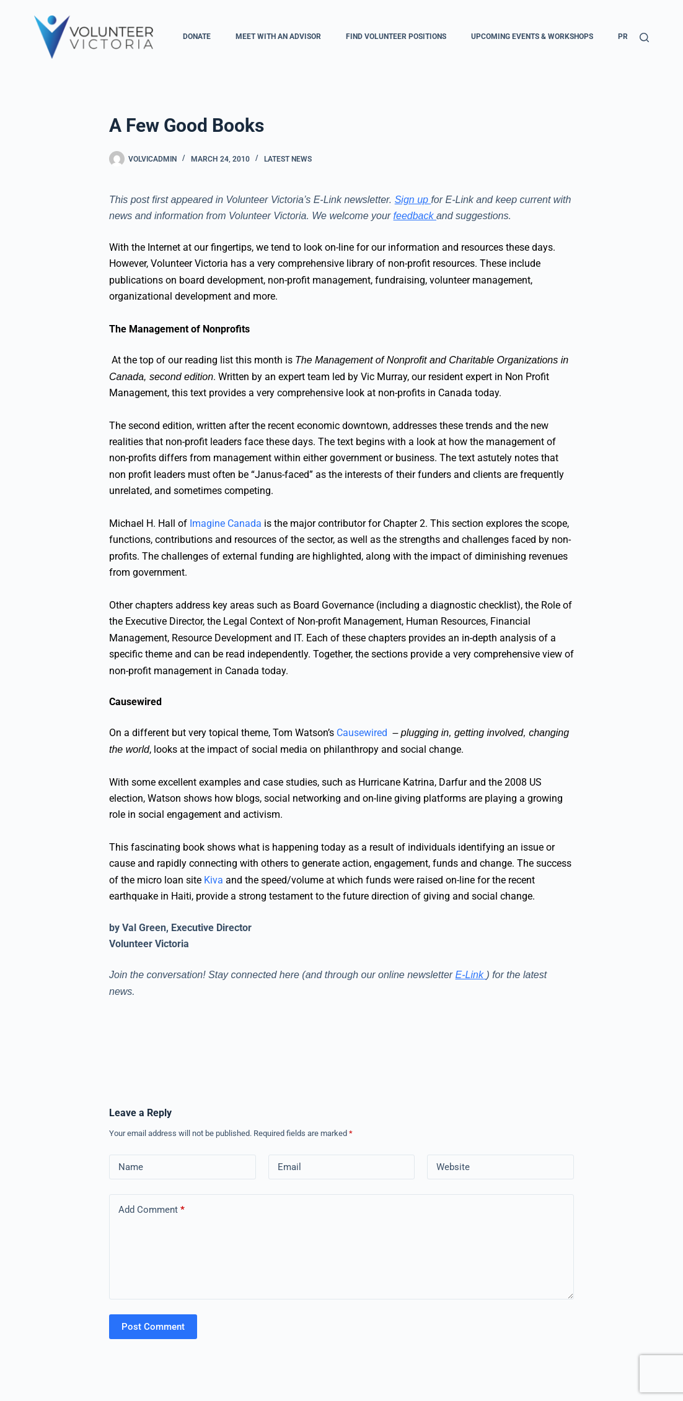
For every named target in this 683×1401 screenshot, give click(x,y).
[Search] (644, 37)
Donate (197, 36)
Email (289, 1167)
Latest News (288, 159)
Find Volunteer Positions (396, 36)
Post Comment (153, 1326)
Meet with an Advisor (278, 36)
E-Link (471, 974)
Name (130, 1167)
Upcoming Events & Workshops (532, 36)
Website (453, 1167)
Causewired (363, 733)
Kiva (213, 880)
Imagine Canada (227, 523)
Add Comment (151, 1210)
